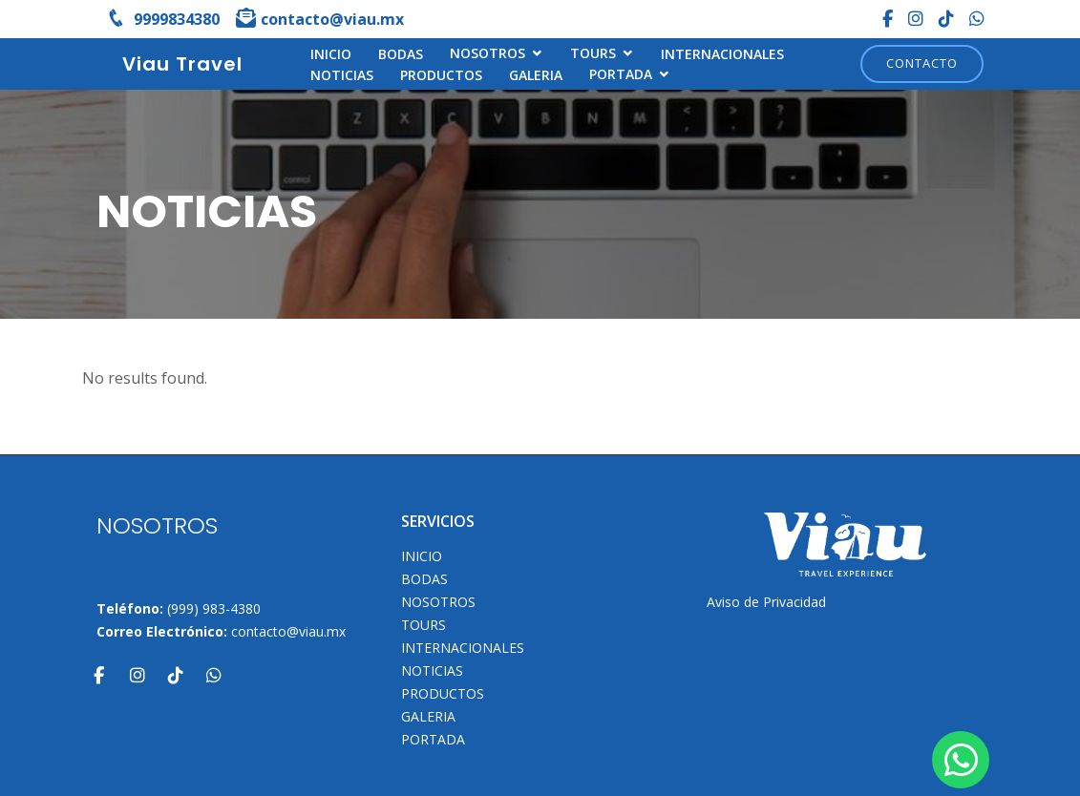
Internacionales (722, 54)
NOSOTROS (487, 53)
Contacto (922, 63)
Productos (441, 75)
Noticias (341, 75)
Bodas (400, 54)
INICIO (330, 54)
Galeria (535, 75)
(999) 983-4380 (214, 608)
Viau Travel (182, 64)
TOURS (593, 53)
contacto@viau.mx (288, 631)
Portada (620, 74)
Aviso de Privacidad (766, 602)
